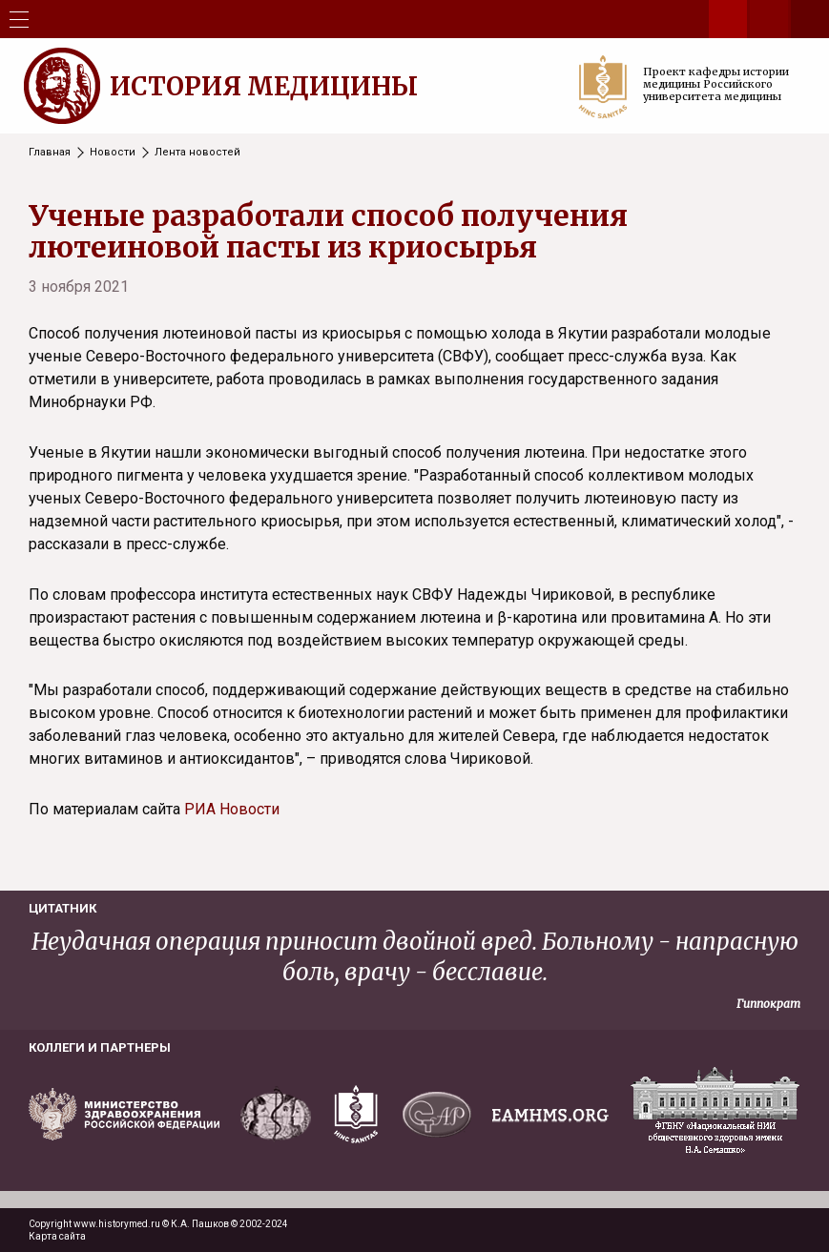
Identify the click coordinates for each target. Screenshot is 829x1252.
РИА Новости (232, 809)
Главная (50, 152)
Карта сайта (57, 1236)
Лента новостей (197, 152)
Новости (112, 152)
